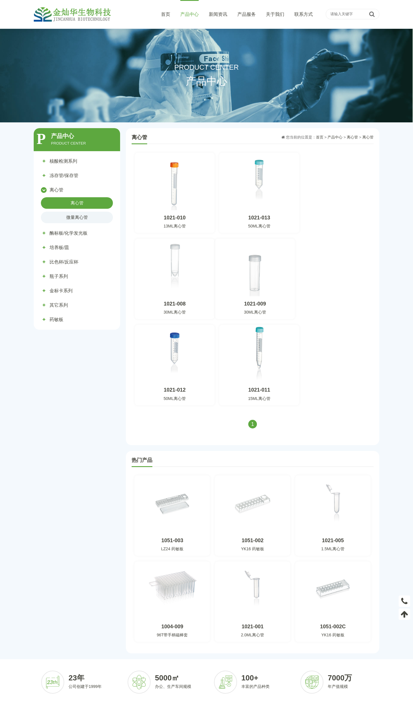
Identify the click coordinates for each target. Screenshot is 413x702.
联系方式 (303, 14)
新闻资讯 (218, 14)
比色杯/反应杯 (64, 261)
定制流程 (240, 656)
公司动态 (190, 648)
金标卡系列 (61, 290)
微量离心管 (77, 217)
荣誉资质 (290, 656)
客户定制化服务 (246, 648)
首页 (165, 14)
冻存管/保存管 (64, 175)
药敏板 (56, 319)
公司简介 (290, 648)
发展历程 (290, 665)
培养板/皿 (59, 247)
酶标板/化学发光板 (69, 233)
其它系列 (59, 305)
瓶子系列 (59, 276)
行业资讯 (190, 656)
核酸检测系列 (63, 161)
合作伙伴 (240, 665)
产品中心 (189, 14)
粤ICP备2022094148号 (274, 695)
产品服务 (246, 14)
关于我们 (275, 14)
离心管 (56, 189)
